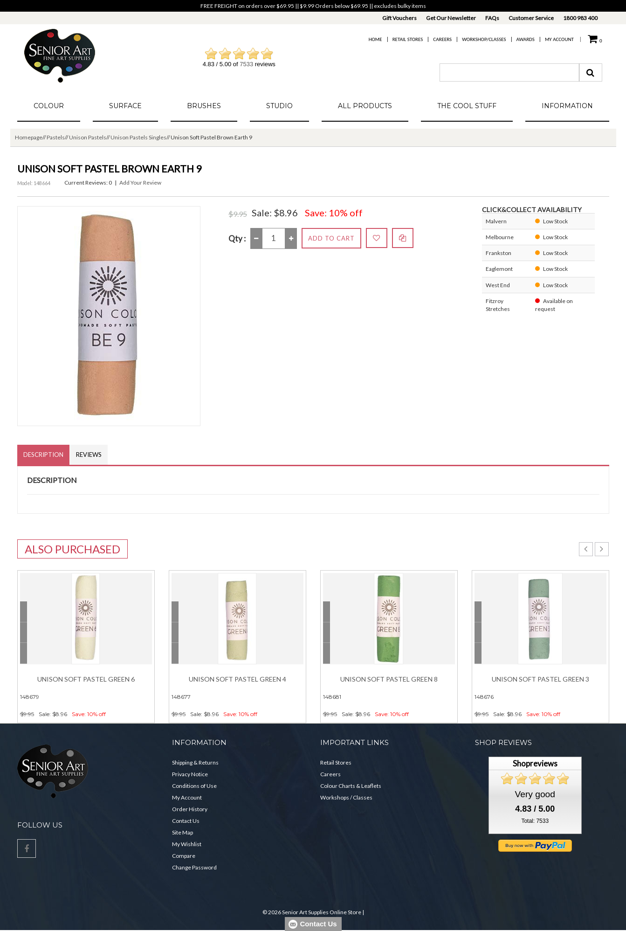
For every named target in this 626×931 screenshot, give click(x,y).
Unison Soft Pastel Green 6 (86, 680)
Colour (49, 106)
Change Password (194, 868)
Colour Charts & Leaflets (350, 786)
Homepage (28, 137)
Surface (125, 106)
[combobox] (509, 72)
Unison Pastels (87, 137)
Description (44, 455)
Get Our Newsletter (451, 17)
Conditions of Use (194, 786)
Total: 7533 (535, 822)
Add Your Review (140, 182)
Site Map (182, 833)
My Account (559, 39)
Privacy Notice (190, 775)
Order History (189, 810)
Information (567, 106)
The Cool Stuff (466, 106)
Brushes (204, 106)
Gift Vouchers (399, 17)
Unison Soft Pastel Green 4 (237, 680)
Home (375, 39)
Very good (535, 795)
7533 (246, 64)
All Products (365, 106)
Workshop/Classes (484, 39)
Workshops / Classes (346, 798)
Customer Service (531, 17)
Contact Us (185, 821)
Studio (279, 106)
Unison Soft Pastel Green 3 (540, 680)
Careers (442, 39)
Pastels (56, 137)
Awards (525, 39)
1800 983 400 (580, 17)
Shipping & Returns (195, 763)
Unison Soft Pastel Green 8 (389, 680)
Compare (183, 856)
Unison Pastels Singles (138, 137)
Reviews (91, 455)
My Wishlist (186, 844)
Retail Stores (407, 39)
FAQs (492, 17)
